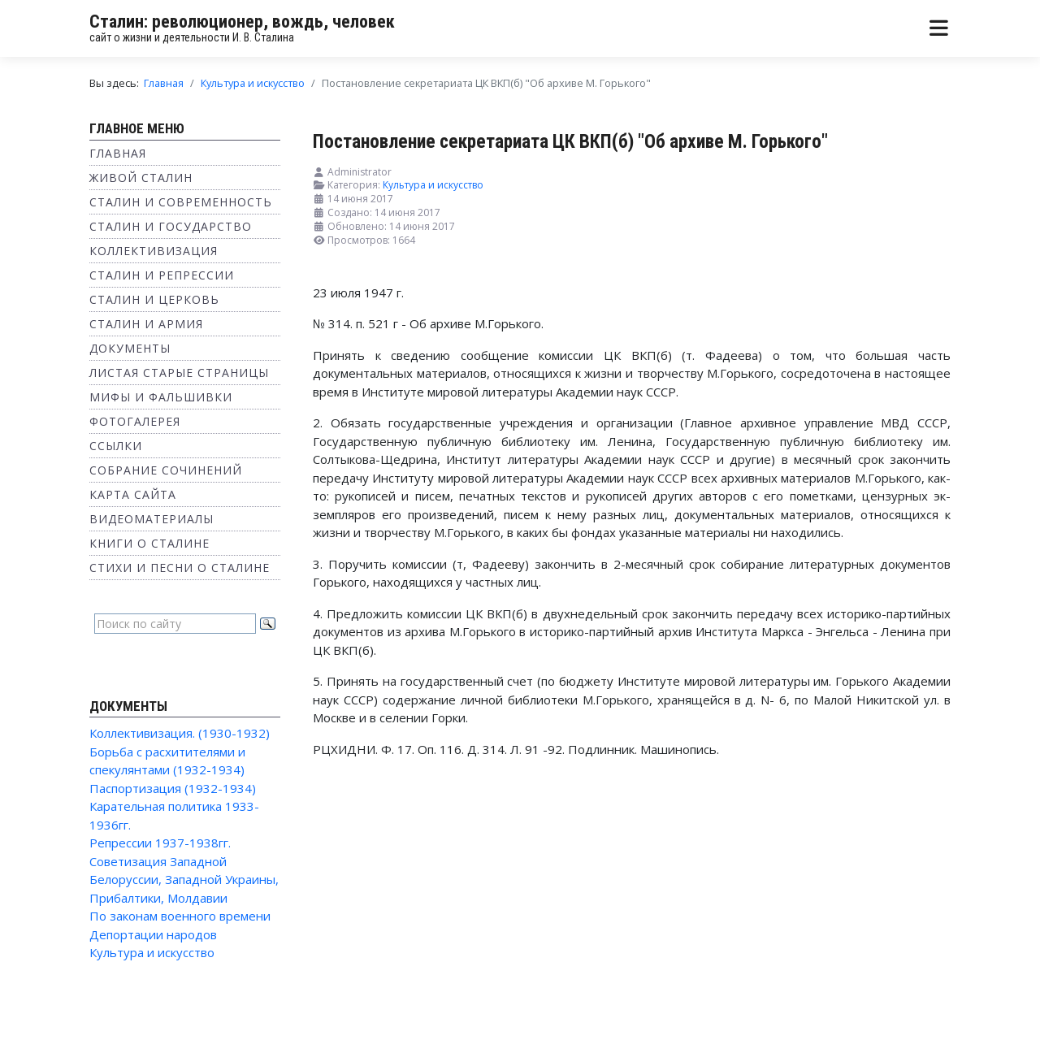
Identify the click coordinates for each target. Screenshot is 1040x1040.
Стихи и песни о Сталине (179, 567)
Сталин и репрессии (161, 275)
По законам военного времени (180, 916)
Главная (117, 153)
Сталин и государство (170, 226)
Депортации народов (153, 934)
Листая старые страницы (179, 372)
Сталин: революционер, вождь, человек (242, 21)
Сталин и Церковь (154, 299)
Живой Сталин (141, 177)
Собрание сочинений (165, 470)
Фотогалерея (134, 421)
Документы (130, 348)
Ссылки (115, 445)
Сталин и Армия (146, 324)
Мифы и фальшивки (160, 397)
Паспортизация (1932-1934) (172, 788)
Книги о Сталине (149, 543)
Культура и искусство (151, 952)
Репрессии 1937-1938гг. (160, 842)
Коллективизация (153, 250)
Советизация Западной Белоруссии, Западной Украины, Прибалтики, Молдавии (184, 879)
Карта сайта (132, 494)
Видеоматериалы (151, 518)
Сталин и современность (180, 202)
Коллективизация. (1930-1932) (179, 733)
